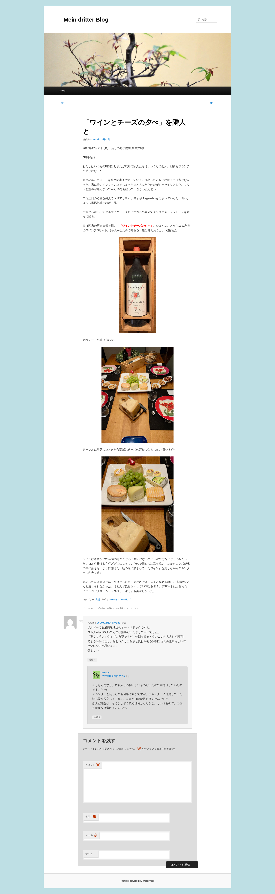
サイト (89, 853)
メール (91, 835)
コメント (92, 765)
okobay (113, 599)
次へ (213, 103)
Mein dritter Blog (83, 19)
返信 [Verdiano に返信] (92, 660)
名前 (91, 817)
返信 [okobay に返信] (97, 717)
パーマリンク (125, 599)
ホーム (62, 90)
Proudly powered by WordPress (137, 881)
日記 (97, 599)
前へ (61, 103)
